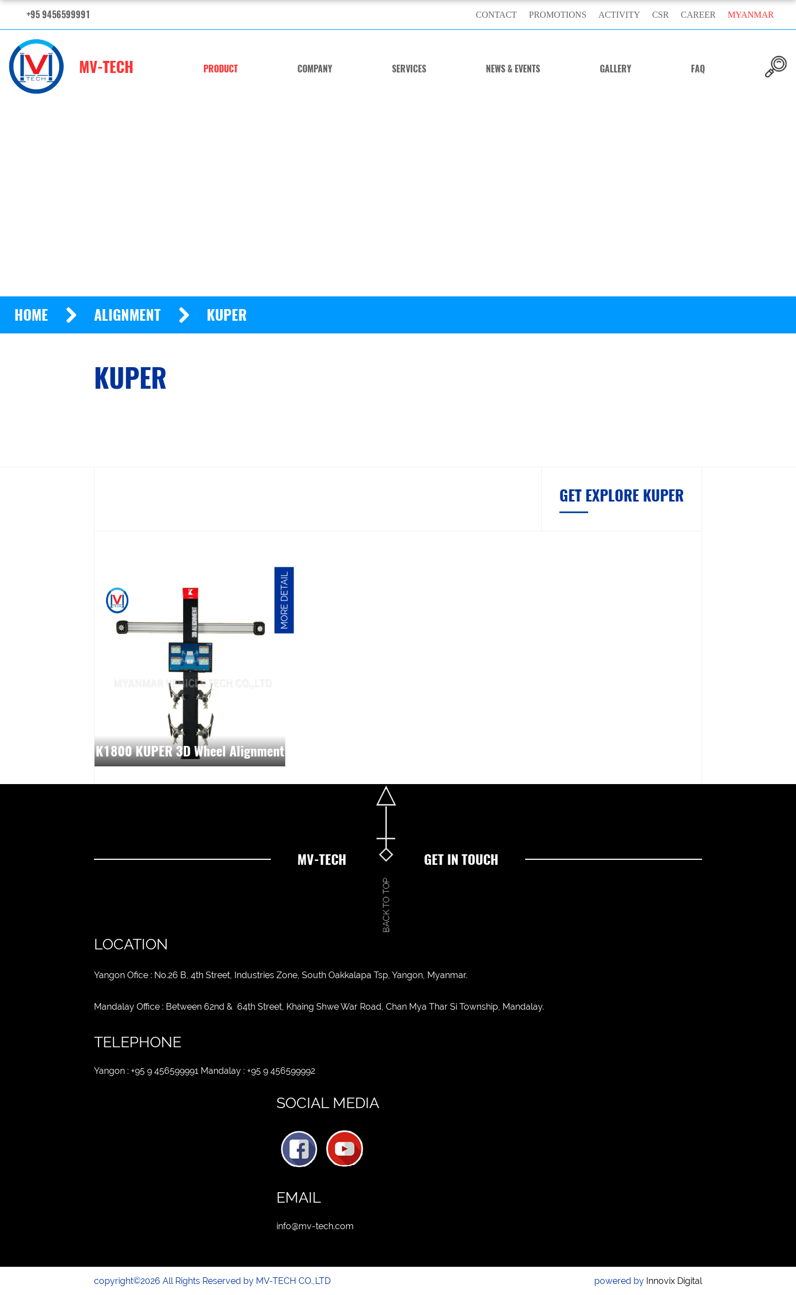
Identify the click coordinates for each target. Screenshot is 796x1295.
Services (409, 69)
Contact (496, 14)
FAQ (698, 69)
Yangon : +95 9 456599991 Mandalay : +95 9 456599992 (204, 1071)
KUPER (227, 315)
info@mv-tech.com (315, 1226)
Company (314, 69)
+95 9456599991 (58, 14)
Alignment (127, 315)
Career (698, 14)
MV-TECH (71, 66)
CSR (660, 14)
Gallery (615, 69)
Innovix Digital (674, 1281)
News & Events (513, 69)
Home (31, 315)
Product (220, 69)
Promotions (557, 14)
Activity (619, 14)
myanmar (750, 14)
